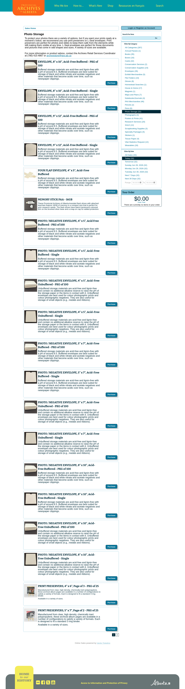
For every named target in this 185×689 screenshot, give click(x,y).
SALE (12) (129, 125)
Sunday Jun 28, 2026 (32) (136, 165)
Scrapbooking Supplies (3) (136, 128)
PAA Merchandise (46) (134, 101)
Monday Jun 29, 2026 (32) (136, 168)
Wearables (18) (131, 145)
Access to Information (91, 682)
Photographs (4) (132, 115)
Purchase (111, 83)
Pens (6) (128, 108)
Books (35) (129, 54)
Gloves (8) (129, 81)
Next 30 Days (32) (132, 179)
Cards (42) (129, 61)
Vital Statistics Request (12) (137, 142)
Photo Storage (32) (133, 112)
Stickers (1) (130, 135)
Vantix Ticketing (103, 643)
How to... (78, 5)
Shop (110, 5)
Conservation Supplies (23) (136, 68)
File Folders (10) (132, 78)
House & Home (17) (133, 88)
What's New (95, 5)
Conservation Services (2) (136, 64)
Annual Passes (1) (133, 51)
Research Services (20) (135, 122)
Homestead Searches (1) (135, 84)
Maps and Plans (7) (133, 95)
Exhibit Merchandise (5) (135, 74)
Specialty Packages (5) (135, 132)
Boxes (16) (129, 58)
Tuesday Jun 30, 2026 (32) (136, 172)
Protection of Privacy (117, 682)
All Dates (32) (131, 155)
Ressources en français (131, 5)
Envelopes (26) (131, 71)
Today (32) (129, 158)
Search (160, 5)
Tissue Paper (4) (132, 139)
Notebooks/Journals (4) (135, 98)
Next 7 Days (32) (132, 175)
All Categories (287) (133, 47)
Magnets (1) (130, 91)
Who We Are (61, 5)
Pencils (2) (129, 105)
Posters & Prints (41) (134, 118)
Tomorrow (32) (131, 162)
